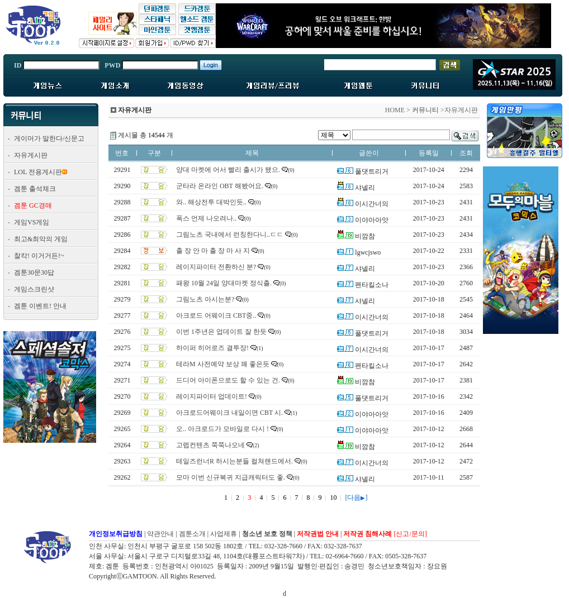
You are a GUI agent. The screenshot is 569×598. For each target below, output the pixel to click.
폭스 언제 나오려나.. (206, 218)
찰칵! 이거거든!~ (39, 256)
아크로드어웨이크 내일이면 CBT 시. (229, 413)
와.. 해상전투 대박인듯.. (211, 202)
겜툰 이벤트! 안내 (40, 306)
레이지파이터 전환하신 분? (216, 267)
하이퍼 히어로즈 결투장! (212, 348)
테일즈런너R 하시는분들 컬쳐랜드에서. (234, 461)
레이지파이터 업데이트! (211, 396)
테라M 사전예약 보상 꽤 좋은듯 (222, 364)
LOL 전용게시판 (38, 172)
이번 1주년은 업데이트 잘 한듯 (221, 332)
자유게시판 (31, 155)
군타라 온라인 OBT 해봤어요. (219, 186)
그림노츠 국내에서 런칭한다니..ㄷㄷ (229, 234)
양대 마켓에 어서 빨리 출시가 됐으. (228, 170)
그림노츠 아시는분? (205, 299)
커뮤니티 (425, 110)
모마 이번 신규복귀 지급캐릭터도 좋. (230, 477)
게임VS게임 (31, 222)
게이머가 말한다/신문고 (49, 138)
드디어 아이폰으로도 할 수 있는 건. (228, 380)
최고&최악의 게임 (41, 239)
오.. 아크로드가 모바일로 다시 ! (222, 429)
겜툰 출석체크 (35, 189)
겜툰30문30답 (34, 272)
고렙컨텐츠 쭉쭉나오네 (210, 445)
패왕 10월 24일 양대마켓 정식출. (224, 283)
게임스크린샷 (34, 289)
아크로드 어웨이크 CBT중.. (216, 315)
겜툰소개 (192, 534)
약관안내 (160, 534)
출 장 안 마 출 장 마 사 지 (213, 251)
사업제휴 (223, 534)
